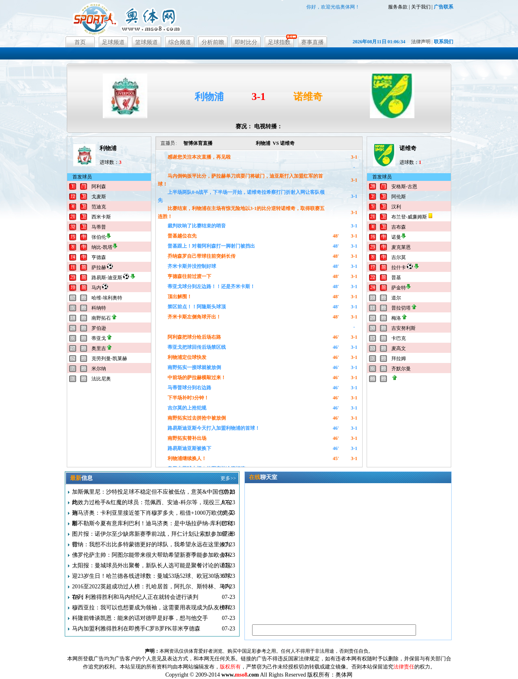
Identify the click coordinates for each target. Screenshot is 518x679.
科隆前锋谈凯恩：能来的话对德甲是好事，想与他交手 (140, 618)
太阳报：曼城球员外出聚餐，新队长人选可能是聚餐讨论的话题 (151, 565)
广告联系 (443, 7)
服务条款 (398, 7)
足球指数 (279, 42)
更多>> (228, 478)
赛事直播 (312, 42)
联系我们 (443, 42)
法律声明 (421, 42)
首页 (80, 42)
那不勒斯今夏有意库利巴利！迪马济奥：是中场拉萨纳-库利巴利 (152, 523)
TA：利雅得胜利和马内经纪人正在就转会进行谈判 (135, 597)
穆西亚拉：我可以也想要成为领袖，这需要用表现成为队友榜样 (151, 608)
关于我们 (421, 7)
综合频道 (179, 42)
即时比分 (246, 42)
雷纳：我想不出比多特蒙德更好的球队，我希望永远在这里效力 (151, 544)
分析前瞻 (213, 42)
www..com (240, 675)
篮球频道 (146, 42)
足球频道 (113, 42)
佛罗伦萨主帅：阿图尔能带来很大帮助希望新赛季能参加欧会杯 (151, 555)
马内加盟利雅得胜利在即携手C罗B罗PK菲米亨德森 (136, 629)
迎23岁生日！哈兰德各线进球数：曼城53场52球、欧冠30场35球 (151, 576)
